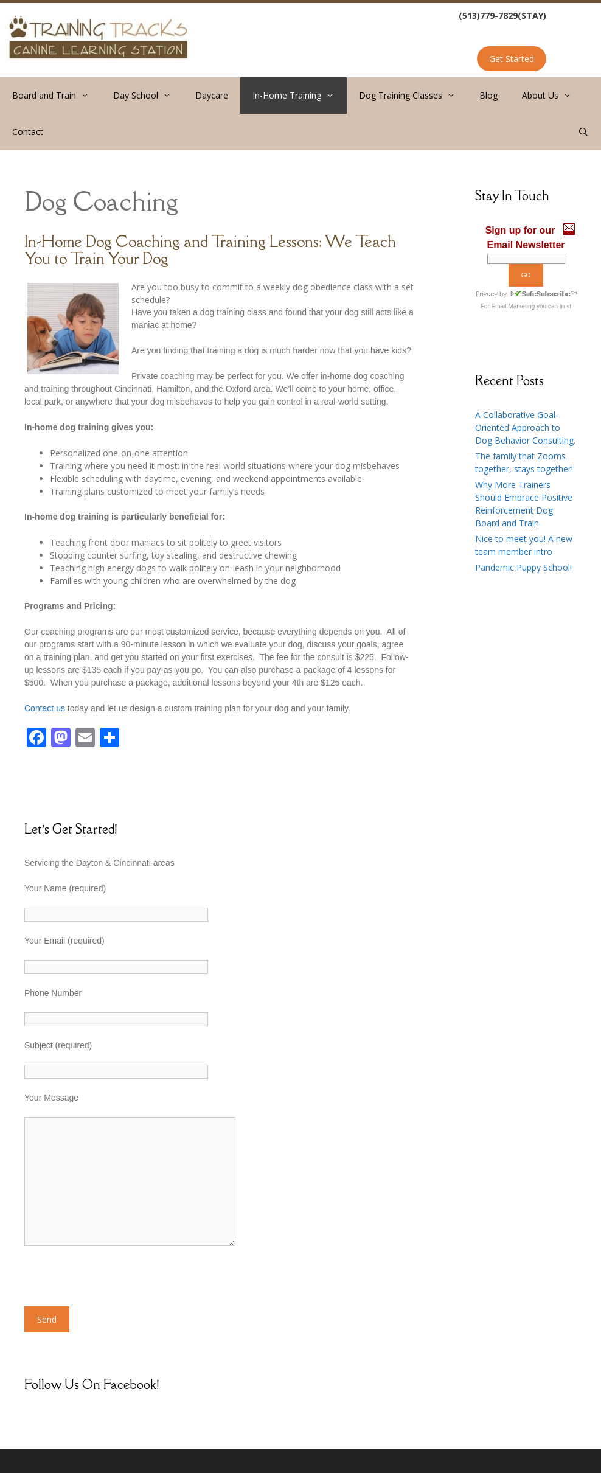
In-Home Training (299, 95)
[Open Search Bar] (583, 132)
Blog (488, 95)
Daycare (211, 95)
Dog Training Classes (413, 95)
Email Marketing (513, 306)
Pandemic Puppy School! (523, 567)
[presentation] (116, 1282)
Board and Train (56, 95)
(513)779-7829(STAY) (502, 15)
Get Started (511, 58)
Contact (27, 132)
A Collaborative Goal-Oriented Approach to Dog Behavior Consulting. (525, 427)
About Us (552, 95)
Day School (148, 95)
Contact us (44, 708)
